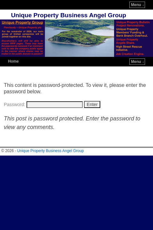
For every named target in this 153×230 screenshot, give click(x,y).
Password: (43, 85)
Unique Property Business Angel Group (68, 5)
